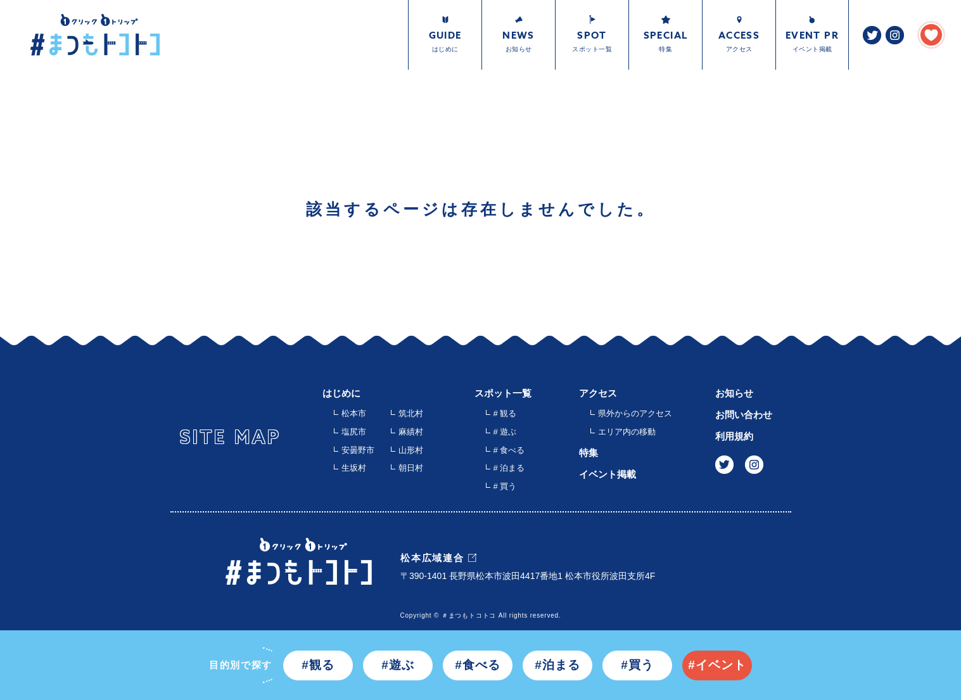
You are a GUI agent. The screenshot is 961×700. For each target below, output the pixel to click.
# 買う (505, 486)
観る (321, 664)
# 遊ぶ (505, 431)
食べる (481, 664)
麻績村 (410, 431)
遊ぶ (401, 664)
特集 (588, 452)
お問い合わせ (743, 414)
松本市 (353, 413)
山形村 (410, 450)
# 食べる (509, 450)
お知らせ (734, 393)
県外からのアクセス (635, 413)
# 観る (505, 413)
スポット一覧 (502, 393)
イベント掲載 (607, 474)
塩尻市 (353, 431)
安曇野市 (357, 450)
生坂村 (353, 468)
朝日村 (410, 468)
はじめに (341, 393)
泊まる (561, 664)
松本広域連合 (432, 557)
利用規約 (734, 436)
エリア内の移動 (627, 431)
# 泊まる (509, 468)
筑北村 (410, 413)
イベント (721, 664)
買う (641, 664)
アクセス (598, 393)
